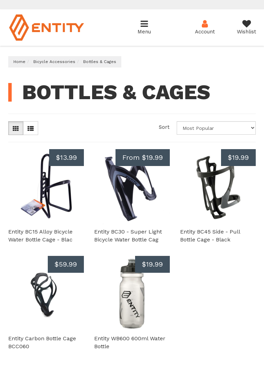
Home (19, 61)
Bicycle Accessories (54, 61)
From (142, 157)
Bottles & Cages (99, 61)
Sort (164, 127)
